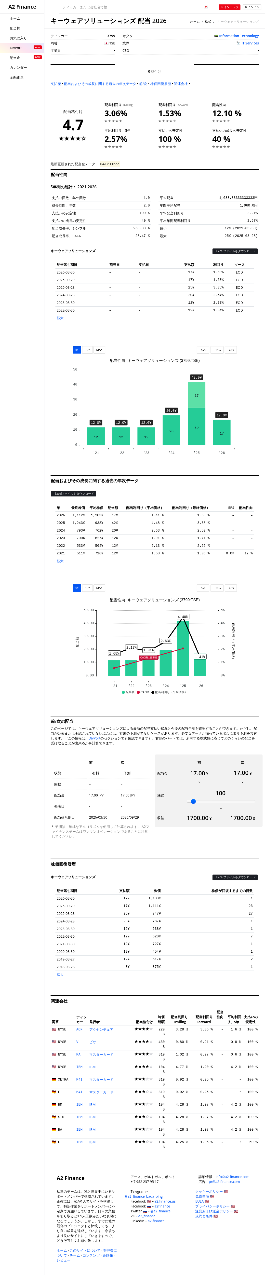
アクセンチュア (101, 1029)
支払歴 (56, 83)
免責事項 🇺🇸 (204, 1196)
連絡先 (108, 1255)
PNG (217, 350)
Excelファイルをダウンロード (235, 251)
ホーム (195, 21)
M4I (79, 1080)
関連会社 (181, 83)
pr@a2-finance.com (224, 1181)
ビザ (92, 1042)
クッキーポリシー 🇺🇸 (211, 1191)
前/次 (143, 83)
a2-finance (156, 1221)
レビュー (63, 1260)
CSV (230, 350)
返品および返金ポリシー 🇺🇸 (216, 1211)
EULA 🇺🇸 (202, 1201)
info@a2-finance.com (233, 1176)
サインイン (252, 7)
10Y (87, 350)
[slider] (193, 801)
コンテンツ (91, 1255)
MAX (99, 350)
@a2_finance (160, 1211)
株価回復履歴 (160, 83)
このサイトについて (85, 1250)
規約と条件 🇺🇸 (206, 1216)
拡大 (60, 317)
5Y (77, 350)
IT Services (250, 43)
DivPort (94, 738)
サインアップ (229, 7)
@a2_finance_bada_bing (143, 1196)
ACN (79, 1029)
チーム (75, 1255)
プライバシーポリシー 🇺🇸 (215, 1206)
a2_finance (147, 1216)
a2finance (162, 1206)
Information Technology (239, 35)
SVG (203, 350)
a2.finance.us (165, 1201)
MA (78, 1054)
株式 (208, 21)
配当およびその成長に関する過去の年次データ (100, 83)
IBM (79, 1067)
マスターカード (101, 1054)
